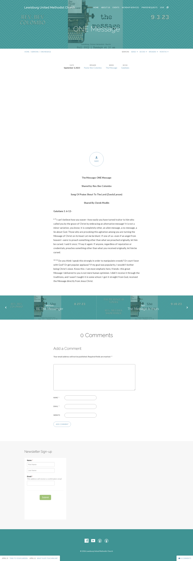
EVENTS (116, 7)
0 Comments (184, 558)
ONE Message (45, 52)
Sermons (34, 52)
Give (162, 7)
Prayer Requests (149, 7)
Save (96, 159)
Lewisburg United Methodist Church (49, 7)
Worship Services (130, 7)
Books (143, 52)
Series (134, 52)
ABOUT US (105, 7)
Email (56, 406)
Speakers (153, 52)
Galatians (125, 68)
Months (164, 52)
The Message (111, 68)
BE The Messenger (49, 309)
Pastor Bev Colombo (93, 68)
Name (56, 398)
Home (96, 7)
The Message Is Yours (143, 309)
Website (56, 415)
